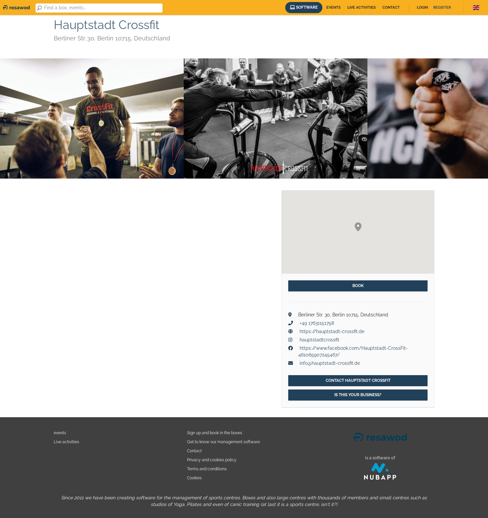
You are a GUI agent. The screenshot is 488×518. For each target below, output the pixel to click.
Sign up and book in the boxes (214, 432)
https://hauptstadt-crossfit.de (332, 331)
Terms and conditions (207, 468)
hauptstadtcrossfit (319, 339)
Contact (391, 7)
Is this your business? (357, 395)
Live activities (361, 7)
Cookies (194, 477)
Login (422, 7)
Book (358, 285)
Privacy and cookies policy (211, 459)
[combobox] (102, 8)
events (60, 432)
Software (304, 7)
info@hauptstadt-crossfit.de (330, 363)
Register (442, 7)
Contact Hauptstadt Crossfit (358, 380)
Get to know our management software (223, 441)
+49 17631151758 (317, 323)
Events (333, 7)
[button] (358, 227)
